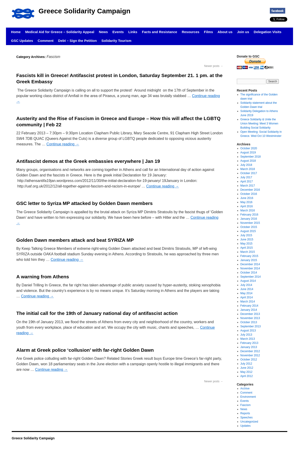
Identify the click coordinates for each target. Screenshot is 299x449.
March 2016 (247, 210)
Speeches (246, 417)
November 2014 (250, 268)
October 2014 (248, 272)
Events (118, 32)
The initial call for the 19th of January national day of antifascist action (97, 313)
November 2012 (250, 355)
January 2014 (248, 309)
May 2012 (246, 372)
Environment (248, 396)
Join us (243, 32)
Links (132, 32)
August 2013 (248, 330)
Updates (245, 425)
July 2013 (246, 334)
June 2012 (246, 367)
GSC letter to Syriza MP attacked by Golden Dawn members (84, 203)
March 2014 (247, 301)
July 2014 (246, 285)
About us (224, 32)
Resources (190, 32)
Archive (245, 388)
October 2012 (248, 359)
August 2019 (248, 152)
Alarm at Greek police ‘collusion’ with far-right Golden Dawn (85, 350)
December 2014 (250, 264)
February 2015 (249, 256)
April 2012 (246, 376)
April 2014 (246, 297)
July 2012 (246, 363)
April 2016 (246, 206)
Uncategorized (249, 421)
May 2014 (246, 293)
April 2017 (246, 181)
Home (16, 32)
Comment (46, 41)
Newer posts (213, 66)
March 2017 (247, 185)
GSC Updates (22, 41)
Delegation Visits (268, 32)
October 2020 (248, 148)
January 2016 (248, 218)
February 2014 (249, 305)
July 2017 (246, 177)
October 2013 (248, 322)
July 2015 (246, 235)
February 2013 (249, 343)
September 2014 (250, 276)
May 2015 (246, 243)
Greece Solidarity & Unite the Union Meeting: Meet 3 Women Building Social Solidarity (259, 123)
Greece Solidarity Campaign (84, 11)
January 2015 (248, 260)
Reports (245, 413)
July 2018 (246, 165)
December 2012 (250, 351)
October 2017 (248, 173)
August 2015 (248, 231)
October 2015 (248, 227)
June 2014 (246, 289)
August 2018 (248, 160)
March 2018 (247, 169)
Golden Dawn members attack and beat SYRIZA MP (75, 240)
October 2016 (248, 194)
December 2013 (250, 314)
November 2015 (250, 222)
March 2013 (247, 338)
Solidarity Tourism (116, 41)
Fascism (245, 405)
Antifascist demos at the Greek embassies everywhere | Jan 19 (88, 161)
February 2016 (249, 214)
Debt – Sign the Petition (77, 41)
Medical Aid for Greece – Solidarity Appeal (59, 32)
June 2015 (246, 239)
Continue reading (62, 144)
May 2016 (246, 202)
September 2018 (250, 156)
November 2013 (250, 318)
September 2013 (250, 326)
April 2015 (246, 247)
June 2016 (246, 198)
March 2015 (247, 251)
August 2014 (248, 280)
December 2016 (250, 189)
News (103, 32)
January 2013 (248, 347)
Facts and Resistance (159, 32)
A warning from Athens (42, 276)
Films (208, 32)
